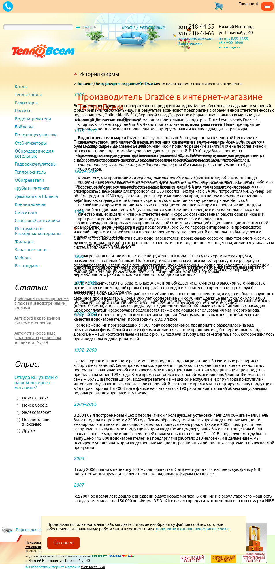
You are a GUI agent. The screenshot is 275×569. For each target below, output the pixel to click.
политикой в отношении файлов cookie (193, 529)
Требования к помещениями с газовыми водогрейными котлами (41, 303)
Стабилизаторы (31, 143)
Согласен (63, 542)
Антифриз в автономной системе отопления (37, 320)
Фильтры (24, 241)
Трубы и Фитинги (32, 188)
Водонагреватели (33, 118)
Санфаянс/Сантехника (37, 220)
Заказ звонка (189, 43)
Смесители (26, 212)
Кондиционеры (30, 204)
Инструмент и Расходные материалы (38, 231)
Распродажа (27, 265)
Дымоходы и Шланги (36, 196)
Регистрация (152, 27)
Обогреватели (29, 180)
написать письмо (194, 38)
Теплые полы (28, 94)
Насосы (22, 110)
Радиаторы (26, 102)
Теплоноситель (30, 172)
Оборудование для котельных (34, 153)
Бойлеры (24, 126)
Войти (128, 27)
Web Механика (93, 567)
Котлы (21, 86)
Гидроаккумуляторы (35, 164)
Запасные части (31, 249)
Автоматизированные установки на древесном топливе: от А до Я (37, 338)
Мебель (23, 257)
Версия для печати (33, 530)
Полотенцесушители (36, 134)
